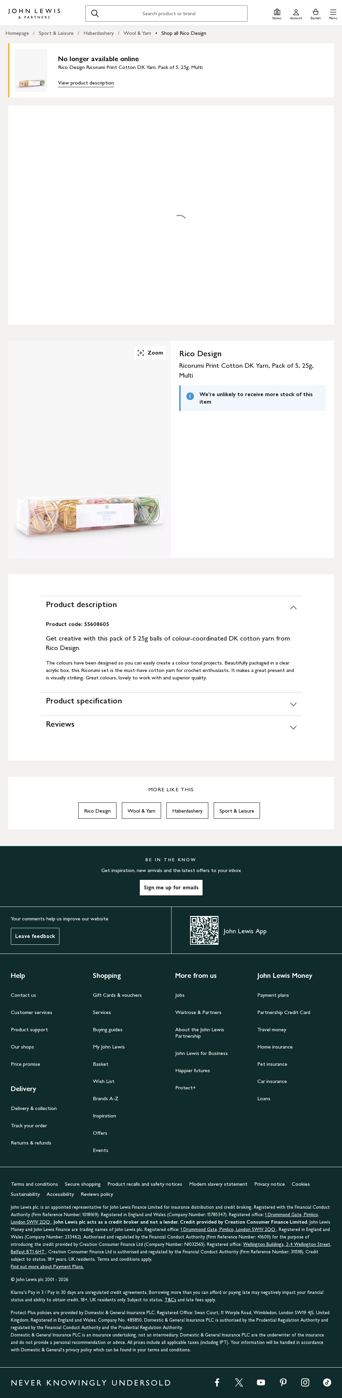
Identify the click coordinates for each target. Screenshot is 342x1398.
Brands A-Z (106, 1098)
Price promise (25, 1064)
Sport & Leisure (56, 33)
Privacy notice (269, 1184)
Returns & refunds (31, 1142)
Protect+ (185, 1087)
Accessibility (60, 1194)
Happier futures (192, 1070)
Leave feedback (35, 936)
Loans (263, 1098)
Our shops (22, 1046)
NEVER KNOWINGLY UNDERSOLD (91, 1383)
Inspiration (104, 1115)
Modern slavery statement (218, 1184)
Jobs (180, 995)
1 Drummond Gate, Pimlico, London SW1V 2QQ (229, 1229)
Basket (100, 1064)
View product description (86, 82)
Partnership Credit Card (283, 1012)
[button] (333, 13)
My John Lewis (109, 1046)
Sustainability (25, 1194)
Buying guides (108, 1029)
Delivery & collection (34, 1108)
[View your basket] (316, 13)
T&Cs (170, 1300)
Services (102, 1012)
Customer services (31, 1012)
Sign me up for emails (171, 887)
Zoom (150, 353)
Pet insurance (272, 1064)
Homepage (17, 33)
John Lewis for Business (201, 1053)
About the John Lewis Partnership (199, 1032)
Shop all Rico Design (183, 33)
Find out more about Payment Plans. (47, 1267)
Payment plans (273, 995)
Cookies (301, 1184)
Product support (29, 1029)
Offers (100, 1133)
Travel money (271, 1029)
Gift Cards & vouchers (117, 995)
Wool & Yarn (137, 33)
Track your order (29, 1125)
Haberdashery (98, 33)
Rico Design (97, 811)
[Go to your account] (296, 13)
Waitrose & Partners (198, 1012)
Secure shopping (83, 1184)
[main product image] (36, 70)
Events (100, 1150)
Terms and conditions (34, 1184)
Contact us (23, 995)
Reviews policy (97, 1194)
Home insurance (275, 1046)
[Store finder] (277, 13)
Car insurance (272, 1081)
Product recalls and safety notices (144, 1184)
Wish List (103, 1081)
